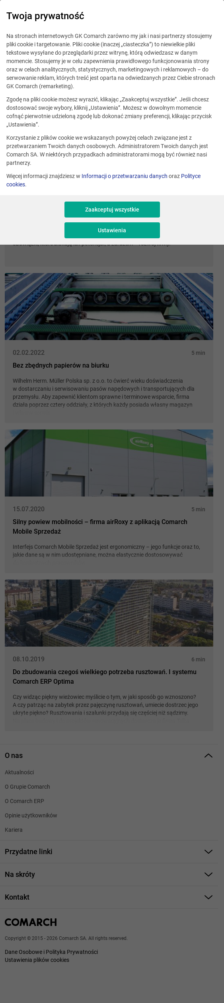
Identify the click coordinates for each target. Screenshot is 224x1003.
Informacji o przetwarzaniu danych (125, 176)
